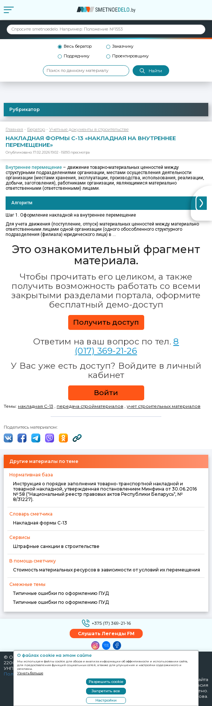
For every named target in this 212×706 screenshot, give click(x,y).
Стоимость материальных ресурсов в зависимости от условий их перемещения (106, 570)
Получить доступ (106, 322)
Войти (106, 392)
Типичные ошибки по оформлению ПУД (61, 593)
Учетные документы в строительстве (89, 129)
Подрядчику (76, 56)
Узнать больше (30, 673)
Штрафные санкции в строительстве (56, 546)
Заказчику (122, 46)
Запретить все (106, 690)
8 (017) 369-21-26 (127, 346)
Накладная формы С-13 (40, 523)
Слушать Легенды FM (106, 633)
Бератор (36, 129)
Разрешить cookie (106, 681)
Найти (151, 71)
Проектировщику (130, 56)
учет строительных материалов (163, 406)
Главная (14, 129)
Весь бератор (78, 46)
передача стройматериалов (90, 406)
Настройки (106, 700)
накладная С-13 (35, 406)
